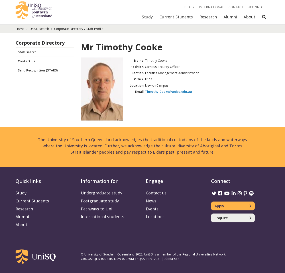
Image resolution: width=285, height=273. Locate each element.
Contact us (26, 61)
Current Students (176, 17)
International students (102, 216)
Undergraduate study (101, 193)
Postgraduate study (100, 201)
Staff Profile (94, 29)
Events (152, 209)
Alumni (230, 17)
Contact (235, 7)
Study (147, 17)
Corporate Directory (68, 29)
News (151, 201)
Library (188, 7)
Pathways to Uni (96, 209)
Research (208, 17)
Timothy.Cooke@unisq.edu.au (168, 91)
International (211, 7)
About (249, 17)
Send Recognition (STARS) (38, 70)
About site (172, 259)
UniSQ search (39, 29)
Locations (155, 216)
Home (20, 29)
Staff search (27, 52)
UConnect (256, 7)
